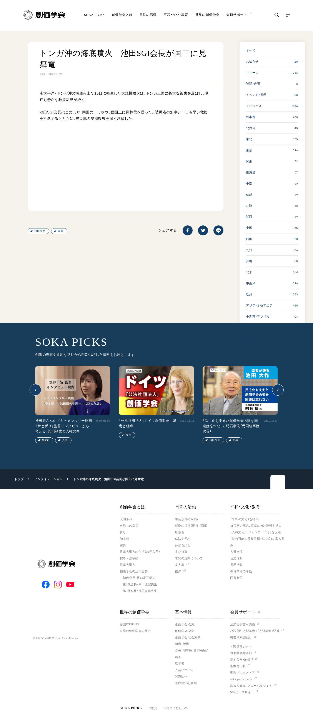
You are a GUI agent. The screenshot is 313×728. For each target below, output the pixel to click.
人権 (64, 440)
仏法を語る (182, 545)
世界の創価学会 (207, 16)
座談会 (179, 532)
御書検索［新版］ (241, 637)
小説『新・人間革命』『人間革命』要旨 (254, 631)
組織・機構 (182, 644)
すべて (250, 50)
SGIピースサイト (242, 692)
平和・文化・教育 (176, 16)
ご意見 (152, 708)
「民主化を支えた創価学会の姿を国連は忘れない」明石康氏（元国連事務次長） (231, 426)
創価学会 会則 (184, 631)
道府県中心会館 (186, 683)
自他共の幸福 (129, 525)
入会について (184, 670)
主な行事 (181, 551)
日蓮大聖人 (127, 564)
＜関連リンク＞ (241, 646)
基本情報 (183, 612)
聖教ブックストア (242, 672)
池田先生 (40, 231)
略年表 (179, 663)
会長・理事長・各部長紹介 (192, 650)
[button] (35, 390)
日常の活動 (148, 16)
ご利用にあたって (175, 708)
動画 (235, 440)
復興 (60, 231)
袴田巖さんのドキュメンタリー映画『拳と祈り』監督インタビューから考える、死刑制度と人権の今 (63, 426)
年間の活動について (189, 558)
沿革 (178, 657)
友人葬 (179, 564)
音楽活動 (236, 558)
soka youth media (241, 679)
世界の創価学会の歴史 (135, 631)
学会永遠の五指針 (187, 519)
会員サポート (245, 612)
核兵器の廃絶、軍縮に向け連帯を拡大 (256, 525)
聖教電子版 (238, 666)
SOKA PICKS (94, 16)
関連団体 (181, 676)
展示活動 (236, 564)
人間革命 (126, 519)
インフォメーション (48, 479)
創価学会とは (122, 16)
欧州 (128, 434)
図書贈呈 (236, 578)
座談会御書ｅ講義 (242, 624)
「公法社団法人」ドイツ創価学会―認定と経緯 (147, 423)
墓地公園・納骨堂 (241, 659)
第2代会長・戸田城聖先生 (140, 584)
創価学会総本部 (241, 653)
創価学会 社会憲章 (188, 637)
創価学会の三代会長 (134, 571)
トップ (18, 479)
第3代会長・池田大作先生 (140, 591)
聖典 (123, 545)
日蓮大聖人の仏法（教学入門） (140, 551)
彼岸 (178, 571)
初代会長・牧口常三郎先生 (140, 578)
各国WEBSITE (130, 624)
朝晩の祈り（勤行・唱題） (191, 525)
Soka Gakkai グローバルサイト (251, 685)
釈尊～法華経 (129, 558)
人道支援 (236, 551)
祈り (123, 532)
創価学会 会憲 (184, 624)
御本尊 (124, 538)
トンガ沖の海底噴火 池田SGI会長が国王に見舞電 (108, 479)
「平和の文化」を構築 (244, 519)
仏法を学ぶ (182, 538)
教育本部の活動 (241, 571)
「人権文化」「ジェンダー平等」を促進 (255, 532)
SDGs (45, 440)
